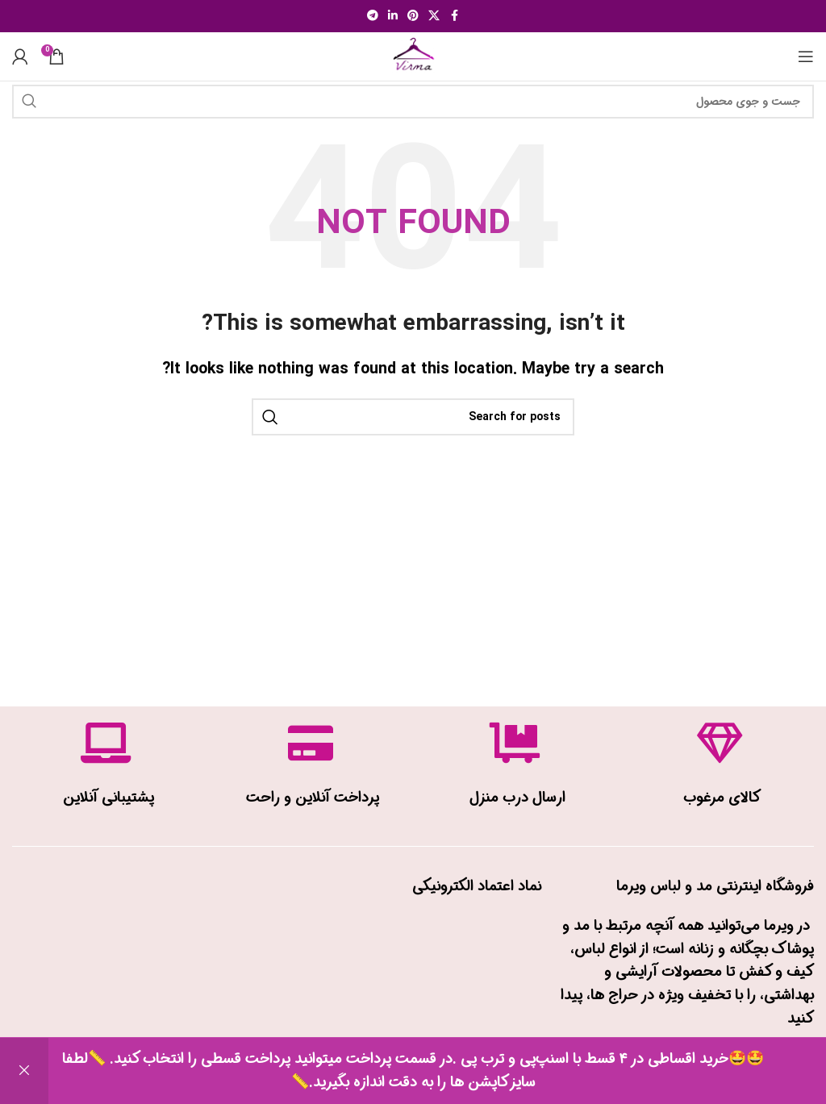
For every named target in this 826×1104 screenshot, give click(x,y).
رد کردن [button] (24, 1071)
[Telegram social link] (372, 16)
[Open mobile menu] (806, 56)
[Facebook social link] (454, 16)
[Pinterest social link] (413, 16)
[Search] (413, 102)
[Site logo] (413, 56)
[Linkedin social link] (393, 16)
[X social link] (433, 16)
